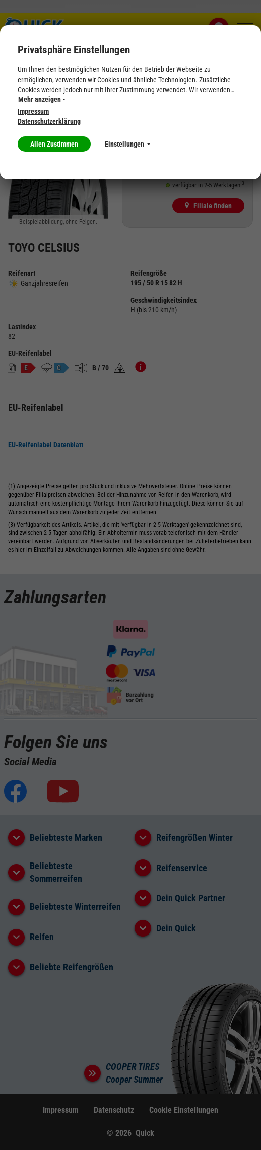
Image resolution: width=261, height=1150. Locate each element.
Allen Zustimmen (54, 144)
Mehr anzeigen (42, 99)
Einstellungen (127, 144)
